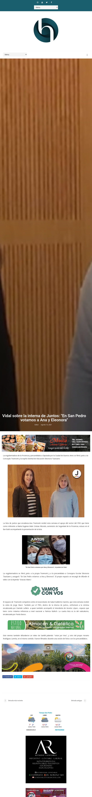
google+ (28, 782)
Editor (37, 529)
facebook (8, 782)
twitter (18, 782)
